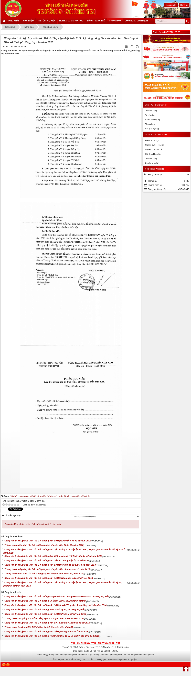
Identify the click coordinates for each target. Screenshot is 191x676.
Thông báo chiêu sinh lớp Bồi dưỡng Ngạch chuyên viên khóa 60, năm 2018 (43, 545)
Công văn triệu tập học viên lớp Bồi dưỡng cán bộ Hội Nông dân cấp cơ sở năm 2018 (48, 578)
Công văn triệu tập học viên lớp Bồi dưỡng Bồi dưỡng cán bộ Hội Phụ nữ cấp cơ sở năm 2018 (53, 556)
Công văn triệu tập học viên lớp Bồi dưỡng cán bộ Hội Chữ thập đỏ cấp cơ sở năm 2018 (50, 565)
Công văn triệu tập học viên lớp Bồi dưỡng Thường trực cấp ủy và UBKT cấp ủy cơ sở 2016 (51, 636)
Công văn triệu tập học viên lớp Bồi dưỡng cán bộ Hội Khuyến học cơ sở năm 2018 (47, 540)
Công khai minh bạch (136, 21)
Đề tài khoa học (152, 140)
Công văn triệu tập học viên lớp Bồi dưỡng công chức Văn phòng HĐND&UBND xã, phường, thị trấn (56, 596)
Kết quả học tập (152, 128)
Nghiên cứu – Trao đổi (155, 145)
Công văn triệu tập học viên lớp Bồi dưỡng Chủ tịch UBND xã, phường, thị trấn (45, 601)
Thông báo (115, 21)
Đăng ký (184, 5)
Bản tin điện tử (151, 163)
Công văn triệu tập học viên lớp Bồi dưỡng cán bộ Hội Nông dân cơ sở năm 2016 (46, 631)
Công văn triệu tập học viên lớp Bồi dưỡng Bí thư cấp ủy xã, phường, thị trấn (44, 609)
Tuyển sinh (150, 115)
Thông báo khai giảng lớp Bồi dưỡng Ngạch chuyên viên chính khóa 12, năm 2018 (47, 569)
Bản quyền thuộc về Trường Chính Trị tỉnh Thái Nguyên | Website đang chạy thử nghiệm (96, 659)
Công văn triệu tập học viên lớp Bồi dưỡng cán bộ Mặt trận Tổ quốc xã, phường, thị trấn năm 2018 (55, 605)
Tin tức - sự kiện (46, 21)
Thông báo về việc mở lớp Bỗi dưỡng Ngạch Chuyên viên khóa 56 (38, 627)
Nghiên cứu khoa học (71, 21)
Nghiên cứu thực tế (153, 149)
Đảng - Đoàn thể (96, 21)
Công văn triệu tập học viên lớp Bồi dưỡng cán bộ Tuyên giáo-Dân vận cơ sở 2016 (47, 622)
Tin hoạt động (151, 110)
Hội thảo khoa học (153, 154)
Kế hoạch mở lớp (152, 120)
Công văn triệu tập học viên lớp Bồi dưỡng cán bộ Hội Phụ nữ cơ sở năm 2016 (45, 614)
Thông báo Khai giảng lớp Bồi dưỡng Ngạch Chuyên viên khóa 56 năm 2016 (43, 618)
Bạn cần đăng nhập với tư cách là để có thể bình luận (33, 524)
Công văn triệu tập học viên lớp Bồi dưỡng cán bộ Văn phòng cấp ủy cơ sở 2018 (46, 560)
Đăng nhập (171, 5)
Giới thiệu (28, 21)
